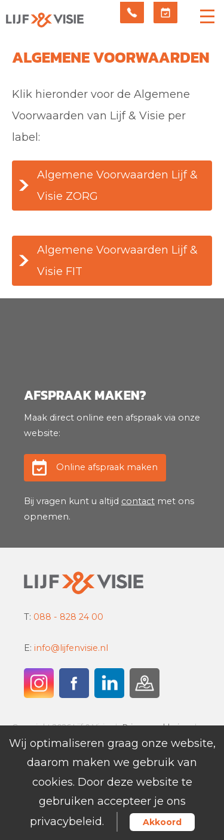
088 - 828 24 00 (68, 617)
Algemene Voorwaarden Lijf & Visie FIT (117, 260)
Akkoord (162, 822)
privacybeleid (66, 821)
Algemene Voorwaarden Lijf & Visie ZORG (117, 185)
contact (138, 501)
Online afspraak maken (107, 467)
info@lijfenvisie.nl (71, 648)
